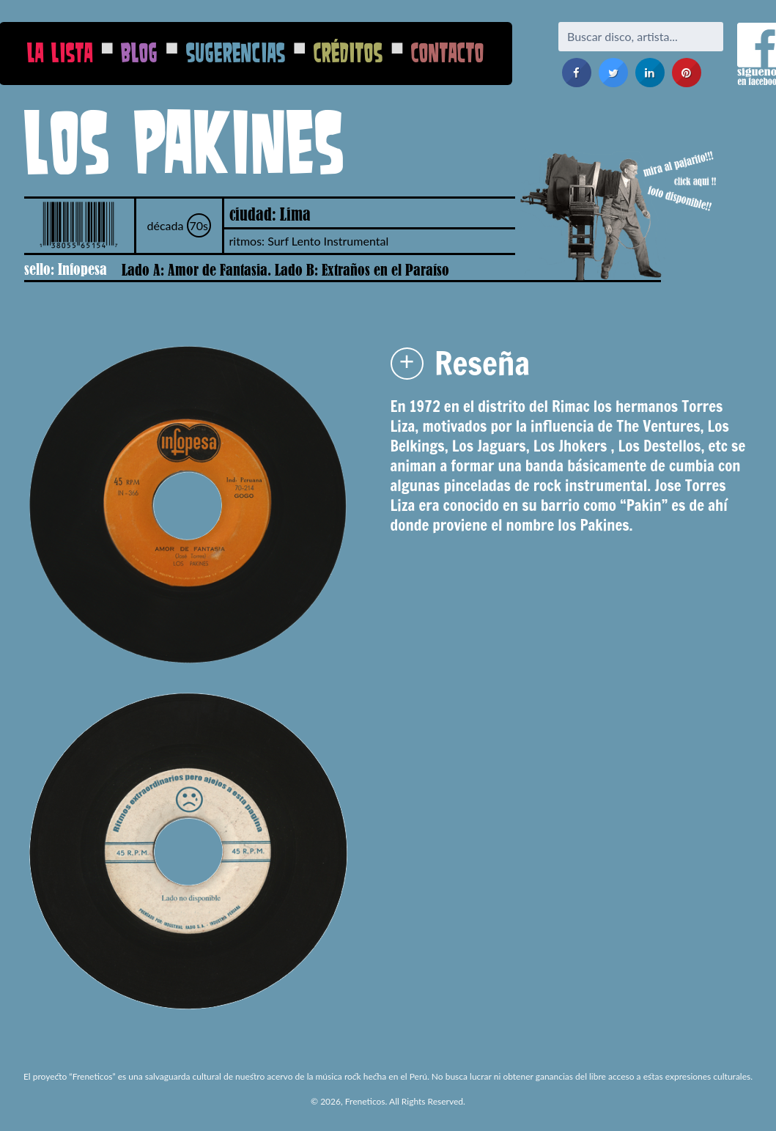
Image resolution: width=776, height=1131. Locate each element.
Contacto (447, 52)
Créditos (348, 52)
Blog (139, 52)
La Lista (60, 52)
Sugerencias (236, 52)
